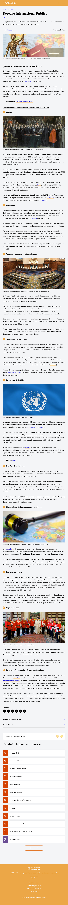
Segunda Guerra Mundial (35, 427)
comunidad (27, 81)
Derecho (10, 9)
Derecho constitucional (24, 101)
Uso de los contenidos (34, 888)
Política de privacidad (34, 886)
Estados (34, 218)
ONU (14, 460)
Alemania (50, 197)
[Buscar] (59, 2)
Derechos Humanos (15, 372)
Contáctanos (34, 891)
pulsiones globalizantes (11, 680)
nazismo (53, 365)
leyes (39, 185)
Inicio (4, 9)
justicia (27, 447)
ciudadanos (10, 549)
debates (16, 678)
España (43, 200)
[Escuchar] (8, 30)
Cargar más (34, 848)
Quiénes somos (34, 883)
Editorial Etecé (41, 897)
